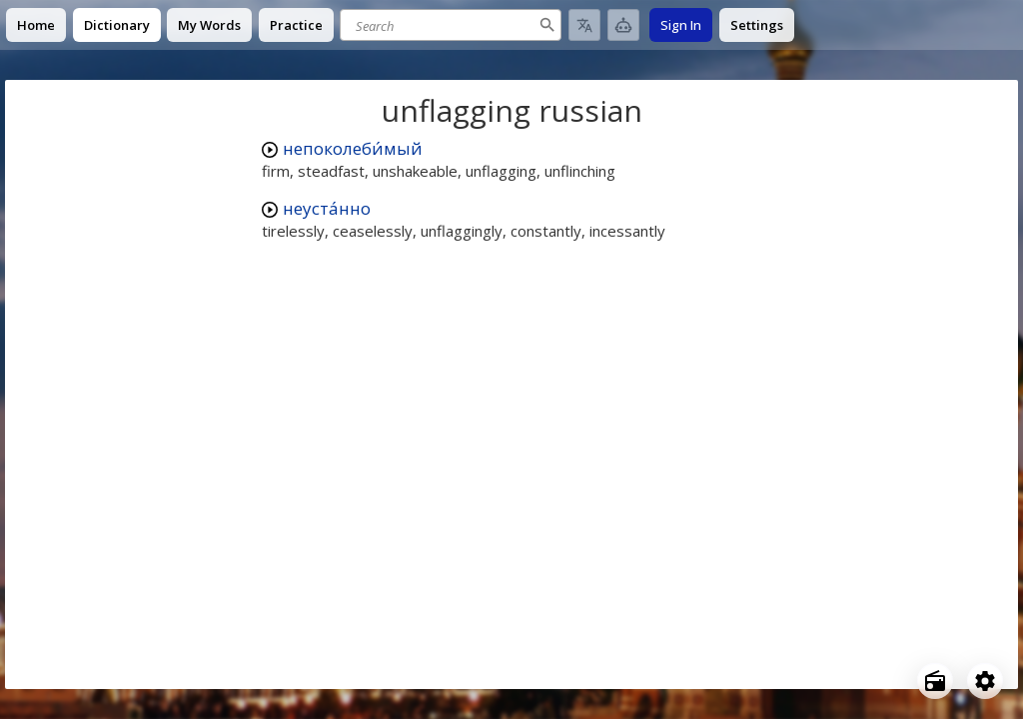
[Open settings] (985, 681)
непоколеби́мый (353, 148)
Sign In (680, 25)
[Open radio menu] (935, 681)
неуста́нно (327, 208)
